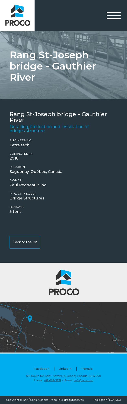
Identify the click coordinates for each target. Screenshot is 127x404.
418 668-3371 (52, 380)
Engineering (20, 140)
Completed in (21, 153)
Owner (16, 180)
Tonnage (17, 206)
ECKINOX (115, 399)
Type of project (23, 193)
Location (17, 166)
